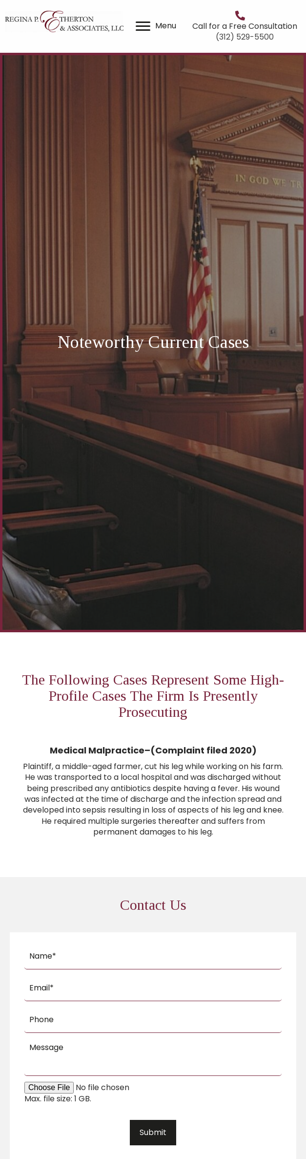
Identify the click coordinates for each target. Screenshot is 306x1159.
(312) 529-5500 (245, 37)
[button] (143, 26)
